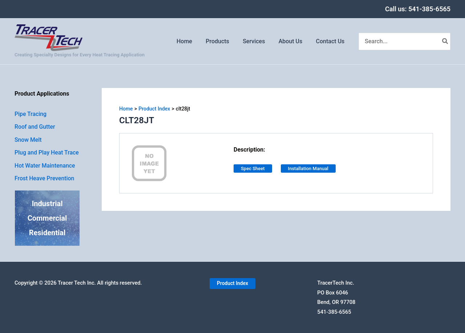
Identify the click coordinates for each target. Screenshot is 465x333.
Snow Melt (28, 140)
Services (258, 41)
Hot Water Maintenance (45, 166)
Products (224, 41)
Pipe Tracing (31, 114)
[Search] (445, 41)
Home (193, 41)
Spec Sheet (253, 168)
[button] (232, 283)
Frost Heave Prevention (45, 179)
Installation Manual (308, 168)
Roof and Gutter (35, 127)
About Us (294, 41)
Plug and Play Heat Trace (47, 153)
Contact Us (331, 41)
